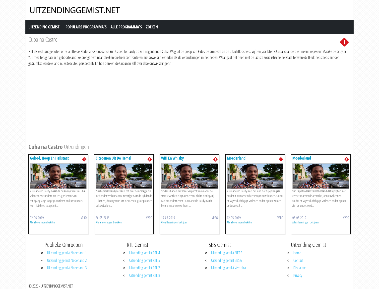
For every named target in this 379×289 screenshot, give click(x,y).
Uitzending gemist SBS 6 (226, 260)
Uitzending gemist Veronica (228, 268)
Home (297, 253)
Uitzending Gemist (44, 27)
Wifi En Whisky (172, 158)
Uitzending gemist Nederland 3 (67, 268)
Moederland (236, 158)
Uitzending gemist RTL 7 (144, 268)
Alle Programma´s (126, 27)
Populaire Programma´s (86, 27)
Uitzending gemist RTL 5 (144, 260)
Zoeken (152, 27)
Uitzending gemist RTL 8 (144, 275)
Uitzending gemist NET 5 (226, 253)
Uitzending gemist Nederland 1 (67, 253)
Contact (298, 260)
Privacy (297, 275)
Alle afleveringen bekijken (43, 222)
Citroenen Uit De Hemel (113, 158)
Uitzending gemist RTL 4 (144, 253)
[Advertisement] (177, 104)
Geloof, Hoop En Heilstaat (49, 158)
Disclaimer (300, 268)
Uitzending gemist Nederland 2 (67, 260)
